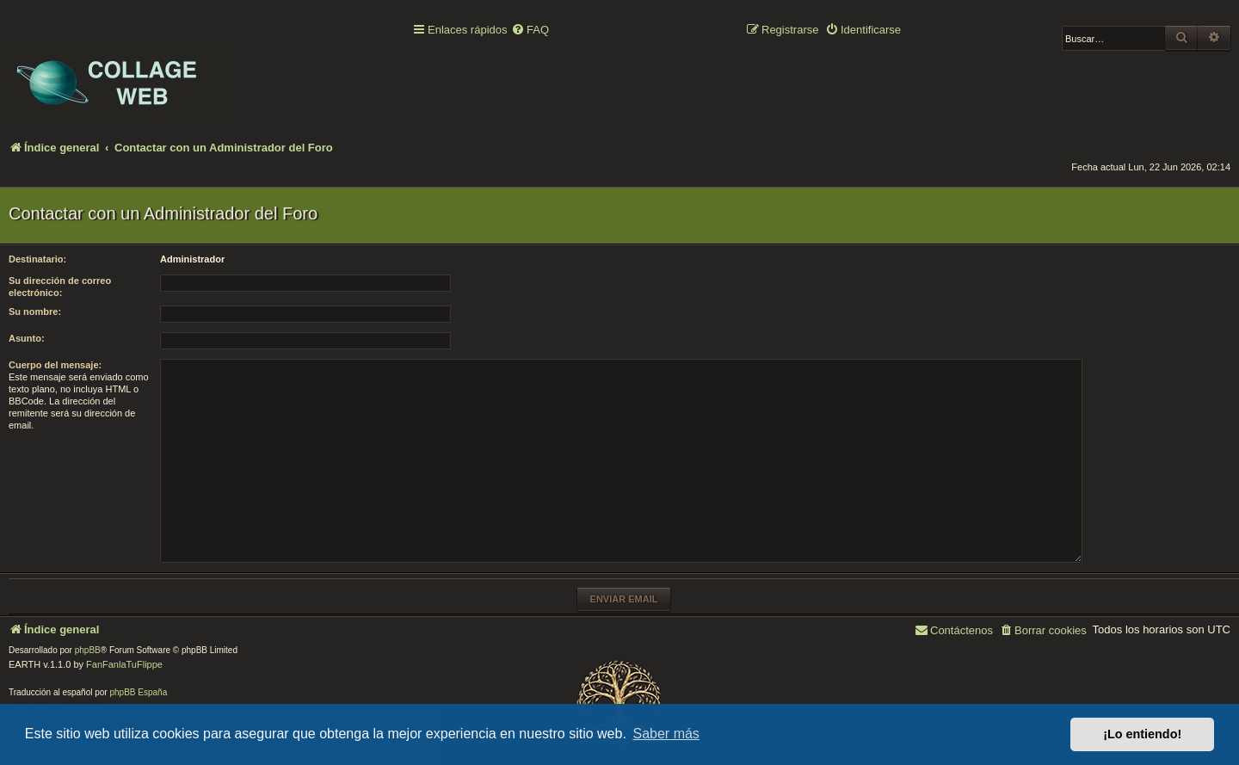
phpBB (88, 650)
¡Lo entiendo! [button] (1142, 734)
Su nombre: (35, 311)
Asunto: (27, 338)
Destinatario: (37, 259)
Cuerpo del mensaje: (55, 365)
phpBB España (138, 692)
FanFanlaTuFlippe (124, 664)
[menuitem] (530, 30)
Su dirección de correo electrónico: (60, 286)
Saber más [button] (666, 733)
